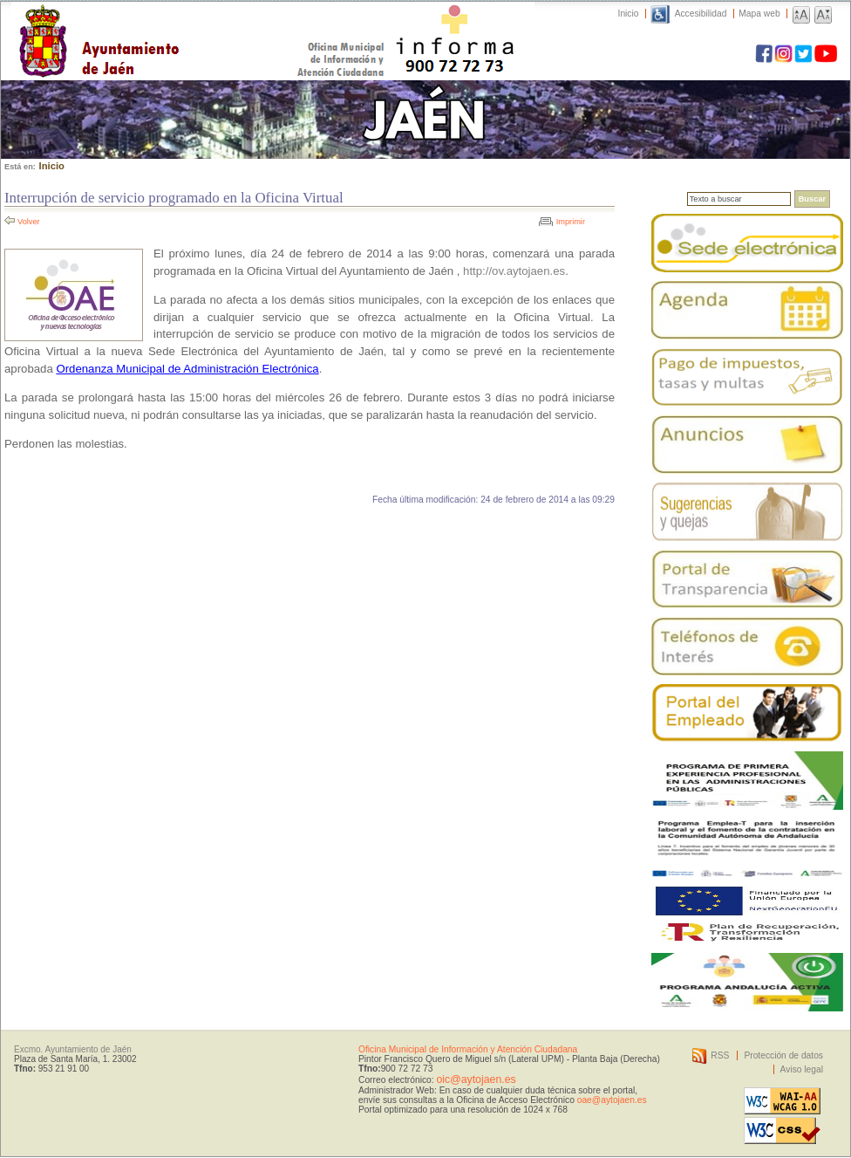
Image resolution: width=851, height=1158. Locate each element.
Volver (28, 221)
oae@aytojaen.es (612, 1100)
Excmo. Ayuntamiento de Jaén (73, 1049)
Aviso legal (801, 1069)
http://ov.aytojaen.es (514, 271)
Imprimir (570, 221)
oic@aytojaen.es (475, 1079)
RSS (720, 1055)
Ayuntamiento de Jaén (174, 23)
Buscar (812, 199)
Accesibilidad (701, 13)
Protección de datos (783, 1055)
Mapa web (759, 13)
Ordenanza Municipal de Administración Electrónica (187, 368)
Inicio (628, 13)
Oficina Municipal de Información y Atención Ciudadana (467, 1049)
